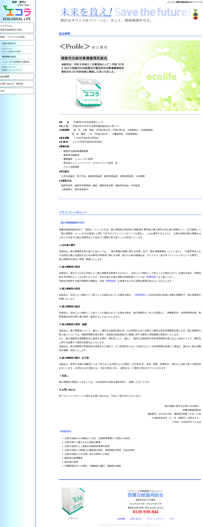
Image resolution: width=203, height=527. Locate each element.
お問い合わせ (135, 519)
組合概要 (121, 519)
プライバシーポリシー (155, 519)
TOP (171, 519)
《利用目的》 (151, 277)
